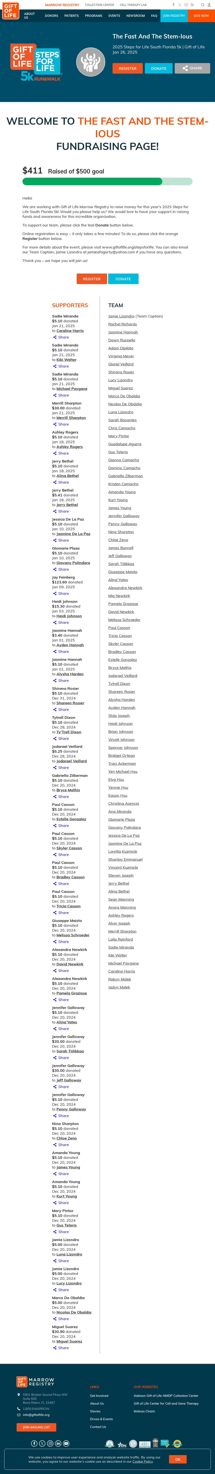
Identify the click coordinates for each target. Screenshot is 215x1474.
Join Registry (174, 16)
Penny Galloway (71, 1109)
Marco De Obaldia (124, 396)
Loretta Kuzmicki (122, 851)
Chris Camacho (121, 428)
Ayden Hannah (70, 644)
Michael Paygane (71, 388)
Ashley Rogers (69, 446)
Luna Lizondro (69, 1254)
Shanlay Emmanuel (125, 859)
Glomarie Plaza (121, 819)
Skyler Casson (69, 848)
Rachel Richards (122, 324)
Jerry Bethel (67, 504)
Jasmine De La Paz (73, 533)
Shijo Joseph (119, 715)
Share (60, 337)
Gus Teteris (66, 1225)
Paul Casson (119, 627)
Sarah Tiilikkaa (70, 1051)
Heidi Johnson (69, 615)
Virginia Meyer (121, 356)
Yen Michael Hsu (122, 771)
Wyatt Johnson (121, 739)
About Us (97, 1403)
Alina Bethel (67, 475)
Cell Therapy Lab (133, 5)
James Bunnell (120, 547)
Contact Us (98, 1427)
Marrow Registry (62, 5)
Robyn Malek (119, 979)
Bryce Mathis (68, 790)
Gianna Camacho (123, 459)
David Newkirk (69, 964)
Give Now (201, 16)
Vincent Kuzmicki (123, 867)
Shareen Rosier (70, 703)
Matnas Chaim (144, 1411)
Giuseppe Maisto (122, 571)
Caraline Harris (70, 330)
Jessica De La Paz (124, 835)
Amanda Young (122, 491)
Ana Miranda (119, 811)
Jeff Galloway (68, 1080)
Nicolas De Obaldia (73, 1312)
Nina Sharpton (121, 531)
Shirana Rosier (121, 372)
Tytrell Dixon (119, 683)
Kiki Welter (66, 359)
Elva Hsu (116, 779)
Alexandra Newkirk (125, 587)
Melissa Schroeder (72, 935)
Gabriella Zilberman (125, 475)
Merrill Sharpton (71, 417)
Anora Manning (122, 907)
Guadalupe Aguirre (125, 444)
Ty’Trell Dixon (68, 732)
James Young (68, 1167)
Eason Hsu (117, 795)
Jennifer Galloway (124, 515)
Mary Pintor (118, 436)
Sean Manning (121, 899)
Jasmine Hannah (123, 332)
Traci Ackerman (122, 763)
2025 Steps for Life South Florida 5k (147, 46)
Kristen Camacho (123, 483)
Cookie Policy (142, 1461)
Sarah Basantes (122, 420)
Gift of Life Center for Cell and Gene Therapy (166, 1403)
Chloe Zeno (66, 1138)
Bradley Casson (70, 877)
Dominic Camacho (124, 467)
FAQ (154, 16)
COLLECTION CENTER (99, 5)
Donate (158, 68)
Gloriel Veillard (121, 364)
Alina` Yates (66, 1022)
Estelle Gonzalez (71, 819)
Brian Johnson (120, 731)
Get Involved (99, 1396)
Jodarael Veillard (71, 761)
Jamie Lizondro (121, 316)
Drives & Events (101, 1419)
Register (127, 68)
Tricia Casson (68, 906)
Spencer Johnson (123, 747)
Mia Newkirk (119, 595)
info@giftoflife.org (36, 1415)
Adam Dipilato (120, 348)
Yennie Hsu (118, 787)
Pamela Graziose (71, 993)
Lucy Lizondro (69, 1283)
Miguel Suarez (69, 1341)
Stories (95, 1411)
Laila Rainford (120, 939)
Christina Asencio (123, 803)
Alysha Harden (70, 674)
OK (177, 1459)
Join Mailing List (36, 1427)
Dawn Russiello (121, 340)
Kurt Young (66, 1196)
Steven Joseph (121, 875)
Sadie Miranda (121, 947)
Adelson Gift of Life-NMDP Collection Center (166, 1396)
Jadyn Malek (119, 987)
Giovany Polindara (73, 562)
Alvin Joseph (119, 923)
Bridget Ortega (121, 755)
